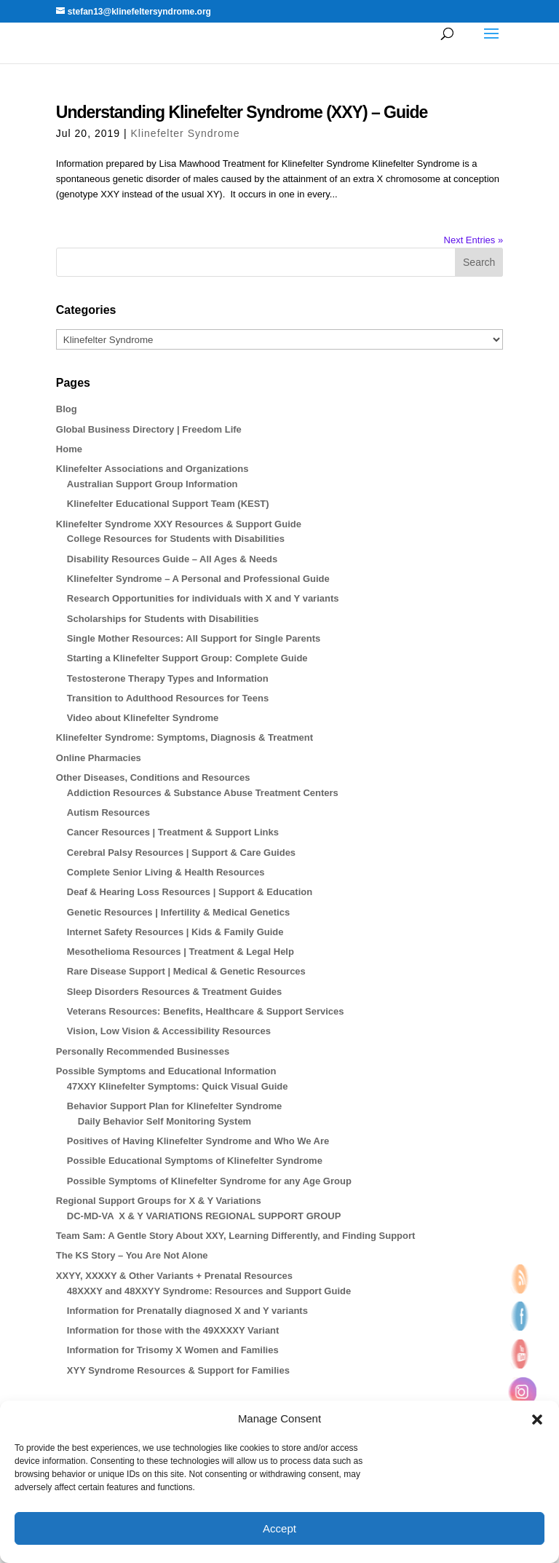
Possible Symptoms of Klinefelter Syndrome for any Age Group (209, 1181)
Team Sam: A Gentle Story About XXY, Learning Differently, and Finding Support (236, 1235)
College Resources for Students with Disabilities (176, 538)
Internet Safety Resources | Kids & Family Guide (175, 931)
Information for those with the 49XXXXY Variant (173, 1330)
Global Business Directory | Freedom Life (149, 429)
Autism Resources (108, 812)
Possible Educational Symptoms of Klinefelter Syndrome (194, 1160)
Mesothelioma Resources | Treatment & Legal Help (180, 951)
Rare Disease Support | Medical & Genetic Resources (186, 971)
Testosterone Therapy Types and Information (168, 678)
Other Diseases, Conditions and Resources (153, 777)
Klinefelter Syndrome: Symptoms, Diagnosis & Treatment (184, 737)
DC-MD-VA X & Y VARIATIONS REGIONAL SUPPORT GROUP (204, 1215)
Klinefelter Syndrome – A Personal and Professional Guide (198, 578)
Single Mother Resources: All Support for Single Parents (193, 638)
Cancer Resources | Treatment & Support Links (173, 832)
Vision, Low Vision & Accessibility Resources (169, 1030)
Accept (279, 1528)
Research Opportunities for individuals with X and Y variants (203, 598)
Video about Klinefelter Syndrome (143, 717)
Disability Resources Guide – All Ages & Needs (172, 559)
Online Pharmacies (98, 757)
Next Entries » (474, 240)
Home (69, 449)
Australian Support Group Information (152, 484)
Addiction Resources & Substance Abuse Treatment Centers (202, 792)
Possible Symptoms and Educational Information (166, 1071)
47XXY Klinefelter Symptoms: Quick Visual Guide (177, 1086)
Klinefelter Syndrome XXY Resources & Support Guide (178, 524)
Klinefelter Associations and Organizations (152, 468)
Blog (66, 408)
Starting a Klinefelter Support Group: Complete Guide (187, 658)
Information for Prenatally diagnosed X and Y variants (187, 1310)
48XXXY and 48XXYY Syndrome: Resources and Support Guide (209, 1291)
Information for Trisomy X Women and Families (173, 1350)
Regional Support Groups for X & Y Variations (158, 1200)
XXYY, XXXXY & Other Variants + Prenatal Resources (174, 1275)
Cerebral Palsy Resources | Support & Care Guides (181, 852)
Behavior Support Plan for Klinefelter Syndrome (174, 1106)
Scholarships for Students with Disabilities (163, 618)
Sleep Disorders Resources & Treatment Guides (174, 991)
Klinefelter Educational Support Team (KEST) (168, 503)
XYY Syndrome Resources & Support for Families (178, 1370)
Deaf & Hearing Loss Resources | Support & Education (189, 891)
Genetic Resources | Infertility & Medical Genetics (178, 912)
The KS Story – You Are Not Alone (132, 1255)
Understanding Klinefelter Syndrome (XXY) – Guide (241, 112)
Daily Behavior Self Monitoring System (164, 1121)
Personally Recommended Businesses (142, 1051)
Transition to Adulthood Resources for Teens (168, 698)
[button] (537, 1419)
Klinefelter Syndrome (185, 133)
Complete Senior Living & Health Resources (166, 872)
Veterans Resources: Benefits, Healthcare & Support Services (205, 1011)
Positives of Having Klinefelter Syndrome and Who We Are (198, 1140)
